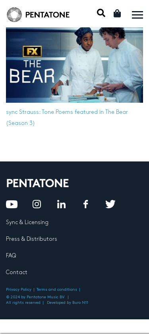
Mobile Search (101, 13)
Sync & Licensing (27, 222)
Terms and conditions (57, 290)
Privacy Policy (18, 290)
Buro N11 (80, 303)
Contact (16, 272)
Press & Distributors (31, 239)
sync (11, 112)
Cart (118, 13)
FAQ (11, 255)
